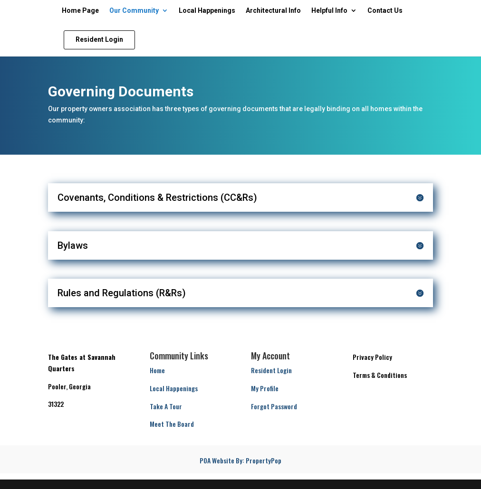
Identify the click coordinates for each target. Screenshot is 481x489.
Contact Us (385, 10)
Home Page (80, 10)
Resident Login (271, 370)
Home (157, 370)
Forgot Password (274, 406)
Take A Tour (166, 406)
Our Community (134, 10)
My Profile (265, 388)
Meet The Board (172, 424)
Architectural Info (273, 10)
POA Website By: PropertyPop (240, 460)
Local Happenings (207, 10)
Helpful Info (329, 10)
